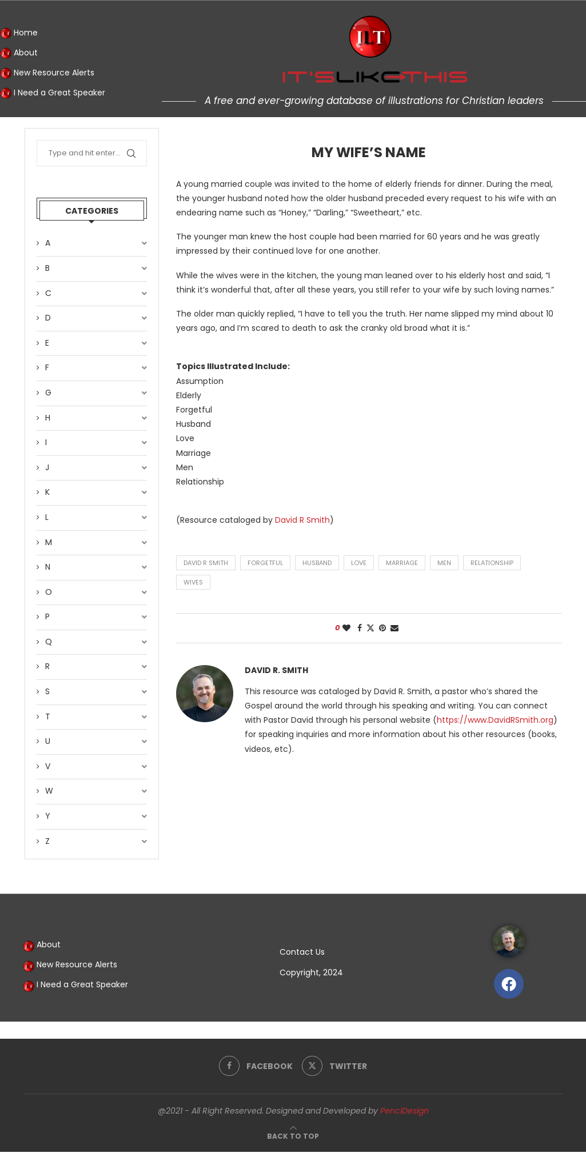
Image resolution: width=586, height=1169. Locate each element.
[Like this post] (346, 628)
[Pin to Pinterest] (382, 628)
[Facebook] (256, 1066)
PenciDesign (404, 1110)
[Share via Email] (394, 628)
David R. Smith (276, 670)
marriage (402, 562)
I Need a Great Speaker (52, 93)
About (19, 53)
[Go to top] (293, 1136)
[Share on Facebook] (359, 628)
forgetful (265, 562)
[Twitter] (334, 1066)
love (358, 562)
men (444, 562)
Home (19, 33)
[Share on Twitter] (370, 628)
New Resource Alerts (47, 73)
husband (317, 562)
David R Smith (302, 520)
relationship (492, 562)
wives (193, 582)
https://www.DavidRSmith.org (495, 720)
